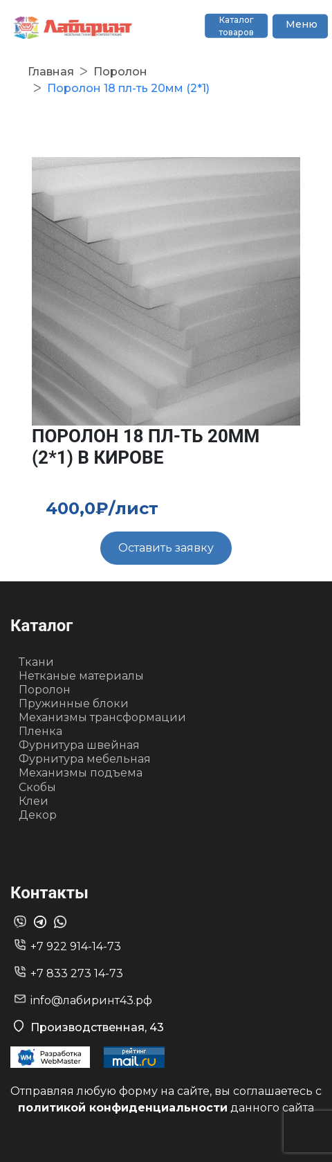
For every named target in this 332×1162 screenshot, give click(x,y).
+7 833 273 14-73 (76, 973)
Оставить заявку (166, 547)
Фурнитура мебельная (85, 758)
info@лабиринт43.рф (91, 1000)
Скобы (37, 787)
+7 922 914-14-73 (75, 946)
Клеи (33, 801)
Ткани (36, 662)
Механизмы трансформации (102, 717)
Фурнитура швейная (79, 745)
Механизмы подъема (80, 772)
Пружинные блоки (74, 703)
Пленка (40, 731)
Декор (38, 814)
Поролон (45, 689)
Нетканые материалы (81, 675)
